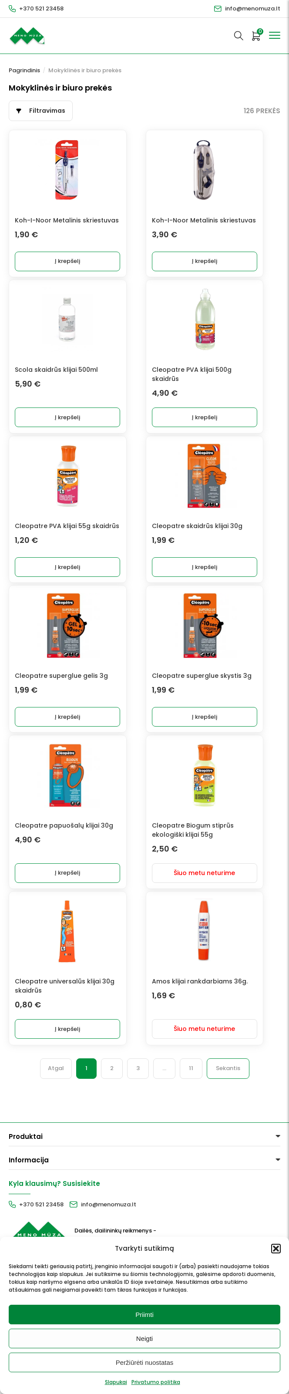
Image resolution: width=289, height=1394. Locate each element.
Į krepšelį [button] (89, 271)
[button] (276, 1248)
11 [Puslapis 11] (191, 1115)
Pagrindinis (24, 70)
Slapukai (116, 1382)
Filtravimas (47, 110)
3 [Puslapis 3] (138, 1115)
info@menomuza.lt (252, 8)
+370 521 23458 (41, 8)
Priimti (144, 1314)
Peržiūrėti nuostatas (145, 1362)
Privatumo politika (155, 1382)
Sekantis (228, 1115)
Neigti (144, 1338)
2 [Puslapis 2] (112, 1115)
